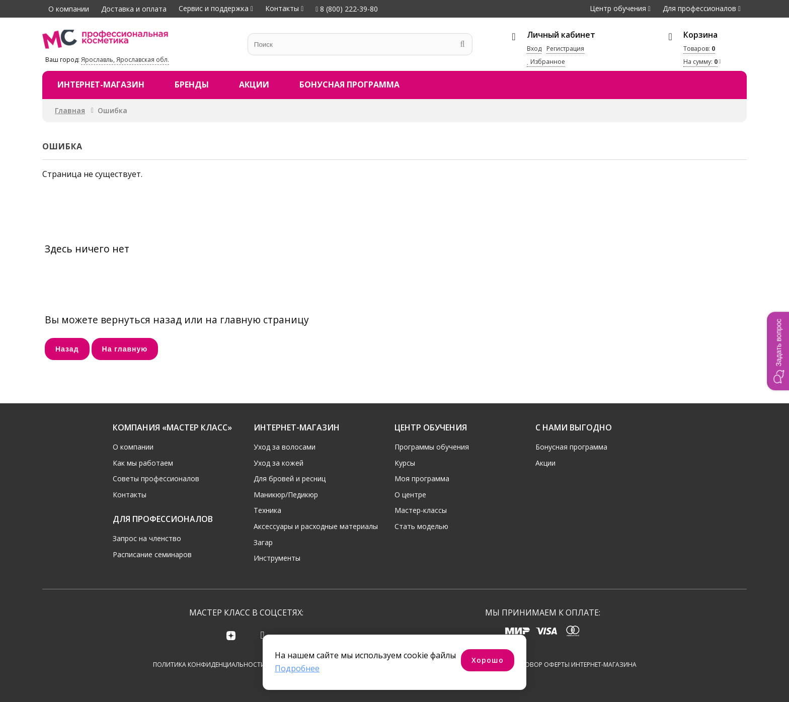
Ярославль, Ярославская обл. (125, 59)
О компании (68, 9)
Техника (267, 509)
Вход (534, 48)
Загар (263, 541)
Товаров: (699, 48)
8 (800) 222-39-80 (346, 9)
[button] (778, 351)
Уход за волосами (284, 446)
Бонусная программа (349, 84)
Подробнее (297, 668)
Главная (70, 110)
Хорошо (487, 660)
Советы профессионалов (156, 478)
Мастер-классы (421, 509)
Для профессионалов (699, 8)
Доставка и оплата (134, 9)
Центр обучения (618, 8)
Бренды (192, 84)
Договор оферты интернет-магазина (574, 664)
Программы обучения (432, 446)
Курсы (405, 462)
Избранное (546, 61)
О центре (410, 493)
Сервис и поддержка (214, 8)
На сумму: (700, 61)
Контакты (282, 8)
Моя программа (422, 478)
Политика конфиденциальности (209, 664)
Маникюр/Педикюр (286, 493)
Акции (254, 84)
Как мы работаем (143, 462)
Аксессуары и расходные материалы (316, 525)
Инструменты (277, 557)
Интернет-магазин (100, 84)
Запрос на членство (147, 537)
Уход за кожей (278, 462)
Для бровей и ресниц (290, 478)
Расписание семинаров (152, 553)
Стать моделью (421, 525)
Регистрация (565, 48)
